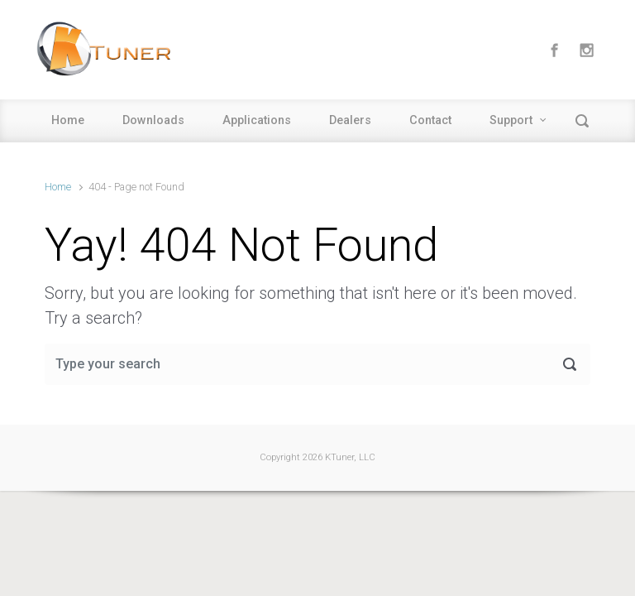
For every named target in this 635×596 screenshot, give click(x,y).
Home (67, 120)
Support (510, 120)
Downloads (153, 120)
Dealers (350, 120)
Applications (256, 120)
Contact (430, 120)
